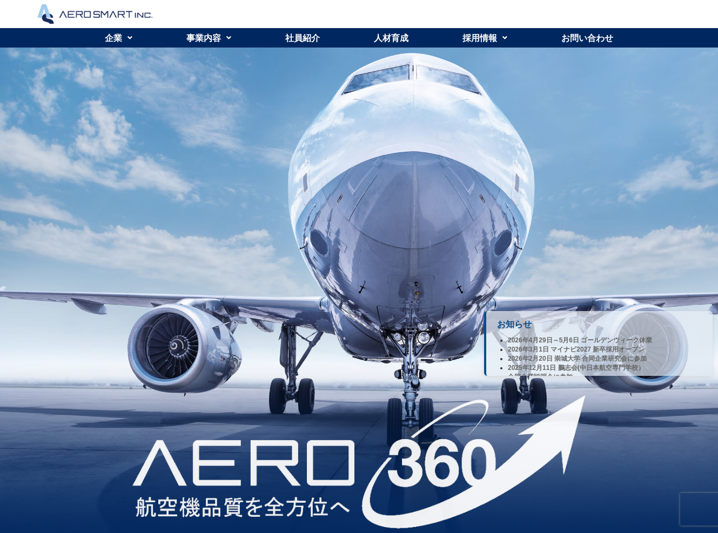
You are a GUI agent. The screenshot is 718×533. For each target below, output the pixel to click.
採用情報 (484, 38)
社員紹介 (302, 38)
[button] (118, 38)
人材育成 (391, 38)
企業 (118, 38)
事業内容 (208, 38)
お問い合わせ (587, 38)
